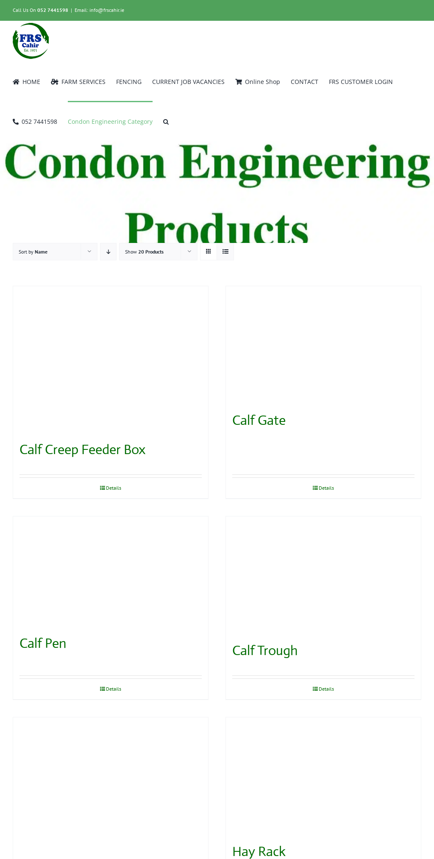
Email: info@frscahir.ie (99, 10)
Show (144, 251)
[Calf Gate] (323, 344)
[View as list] (225, 251)
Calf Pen (43, 643)
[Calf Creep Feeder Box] (110, 359)
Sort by (33, 251)
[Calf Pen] (110, 571)
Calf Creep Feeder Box (82, 449)
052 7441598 (52, 10)
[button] (166, 121)
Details (113, 488)
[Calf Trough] (323, 574)
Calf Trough (265, 650)
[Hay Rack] (323, 775)
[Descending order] (108, 251)
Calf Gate (259, 420)
